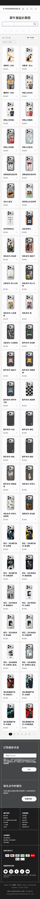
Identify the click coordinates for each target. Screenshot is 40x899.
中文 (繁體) (12, 885)
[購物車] (23, 8)
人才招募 (5, 824)
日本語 (19, 885)
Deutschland (32, 885)
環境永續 (5, 822)
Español (14, 887)
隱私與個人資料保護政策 (9, 840)
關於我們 (5, 815)
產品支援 (24, 820)
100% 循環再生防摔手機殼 (10, 820)
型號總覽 (24, 815)
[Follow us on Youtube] (28, 871)
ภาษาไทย (20, 887)
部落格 (5, 827)
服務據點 (5, 818)
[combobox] (31, 38)
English (6, 885)
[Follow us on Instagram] (11, 871)
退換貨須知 (25, 822)
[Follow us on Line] (5, 871)
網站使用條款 (6, 837)
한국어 (26, 887)
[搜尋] (31, 8)
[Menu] (36, 8)
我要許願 (29, 799)
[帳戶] (27, 8)
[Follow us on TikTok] (22, 871)
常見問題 (24, 818)
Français (24, 885)
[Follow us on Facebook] (16, 871)
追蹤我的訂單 (25, 827)
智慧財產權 (6, 842)
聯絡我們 (24, 824)
